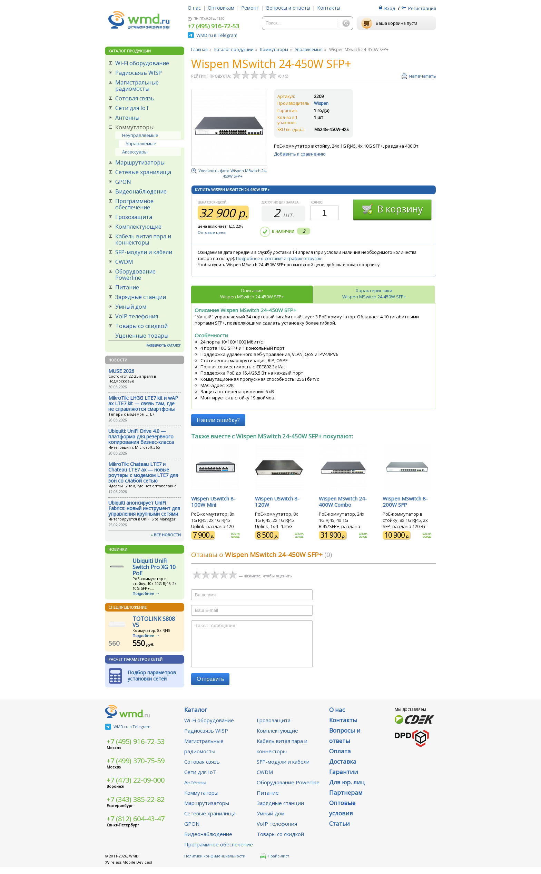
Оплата (340, 758)
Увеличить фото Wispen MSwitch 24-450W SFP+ (232, 173)
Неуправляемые (140, 135)
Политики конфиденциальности (214, 863)
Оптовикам (221, 7)
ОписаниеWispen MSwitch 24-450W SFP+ (252, 293)
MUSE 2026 (121, 371)
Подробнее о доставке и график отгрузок (278, 258)
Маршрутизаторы (140, 162)
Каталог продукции (234, 49)
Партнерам (346, 800)
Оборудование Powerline (135, 274)
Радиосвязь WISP (138, 73)
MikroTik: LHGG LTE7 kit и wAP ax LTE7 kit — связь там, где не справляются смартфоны (143, 403)
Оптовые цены (212, 232)
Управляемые (141, 143)
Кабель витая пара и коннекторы (143, 239)
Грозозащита (133, 217)
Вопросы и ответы (288, 7)
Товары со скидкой (141, 326)
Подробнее (143, 593)
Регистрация (422, 8)
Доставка (342, 769)
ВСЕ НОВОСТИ (167, 534)
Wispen (321, 103)
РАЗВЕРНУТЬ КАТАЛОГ (163, 345)
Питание (127, 287)
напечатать (422, 76)
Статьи (339, 831)
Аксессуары (135, 152)
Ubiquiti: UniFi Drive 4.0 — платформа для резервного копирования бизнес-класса (141, 436)
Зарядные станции (140, 297)
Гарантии (343, 779)
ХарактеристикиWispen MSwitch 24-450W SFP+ (374, 293)
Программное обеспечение (134, 204)
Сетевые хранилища (143, 172)
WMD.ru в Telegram (216, 35)
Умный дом (130, 306)
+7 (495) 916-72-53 (213, 26)
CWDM (124, 262)
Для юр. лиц (347, 789)
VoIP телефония (136, 316)
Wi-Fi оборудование (142, 63)
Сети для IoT (132, 108)
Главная (199, 49)
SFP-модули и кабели (143, 252)
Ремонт (250, 7)
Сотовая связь (134, 98)
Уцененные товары (141, 335)
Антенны (127, 117)
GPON (123, 182)
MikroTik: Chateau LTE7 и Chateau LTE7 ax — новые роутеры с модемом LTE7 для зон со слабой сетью (143, 472)
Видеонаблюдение (141, 191)
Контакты (328, 7)
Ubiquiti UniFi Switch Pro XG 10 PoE (154, 567)
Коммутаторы (134, 127)
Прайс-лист (274, 863)
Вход (389, 8)
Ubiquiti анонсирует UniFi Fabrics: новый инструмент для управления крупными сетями (144, 508)
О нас (194, 7)
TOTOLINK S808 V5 (153, 622)
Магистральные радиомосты (137, 85)
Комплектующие (138, 226)
